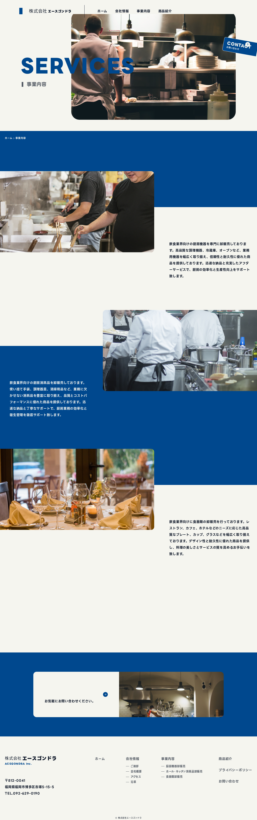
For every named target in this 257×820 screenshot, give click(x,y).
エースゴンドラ (54, 33)
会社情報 (124, 758)
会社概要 (129, 773)
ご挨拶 (128, 766)
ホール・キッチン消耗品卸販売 (180, 773)
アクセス (129, 779)
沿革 (126, 786)
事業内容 (160, 758)
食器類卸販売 (168, 779)
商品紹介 (225, 758)
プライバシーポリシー (235, 770)
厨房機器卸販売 (170, 766)
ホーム (8, 138)
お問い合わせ (246, 50)
